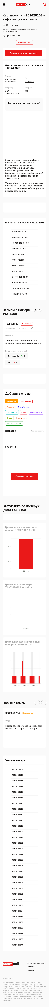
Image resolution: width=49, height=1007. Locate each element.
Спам (23, 412)
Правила (30, 970)
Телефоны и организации (36, 963)
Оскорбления (24, 407)
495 (26, 91)
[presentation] (24, 487)
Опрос (9, 418)
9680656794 (12, 713)
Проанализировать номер (23, 53)
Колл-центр (21, 418)
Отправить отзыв (24, 476)
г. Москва (29, 81)
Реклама (10, 407)
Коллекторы (12, 412)
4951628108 (11, 324)
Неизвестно (12, 401)
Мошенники (26, 401)
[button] (37, 702)
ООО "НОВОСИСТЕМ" (12, 92)
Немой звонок (36, 412)
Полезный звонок (14, 423)
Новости (30, 967)
